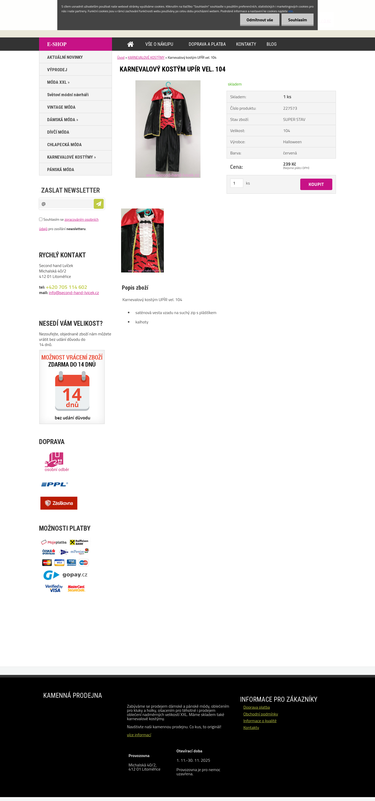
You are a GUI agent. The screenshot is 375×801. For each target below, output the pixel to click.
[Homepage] (131, 44)
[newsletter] (98, 204)
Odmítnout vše (260, 20)
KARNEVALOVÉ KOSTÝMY (146, 57)
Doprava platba (256, 707)
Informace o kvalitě (260, 721)
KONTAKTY (246, 44)
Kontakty (251, 727)
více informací (139, 735)
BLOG (272, 44)
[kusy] (236, 183)
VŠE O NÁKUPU (159, 44)
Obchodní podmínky (260, 714)
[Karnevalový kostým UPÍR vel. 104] (168, 82)
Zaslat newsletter (70, 190)
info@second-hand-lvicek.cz (74, 292)
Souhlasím (297, 20)
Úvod (120, 57)
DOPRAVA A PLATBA (207, 44)
